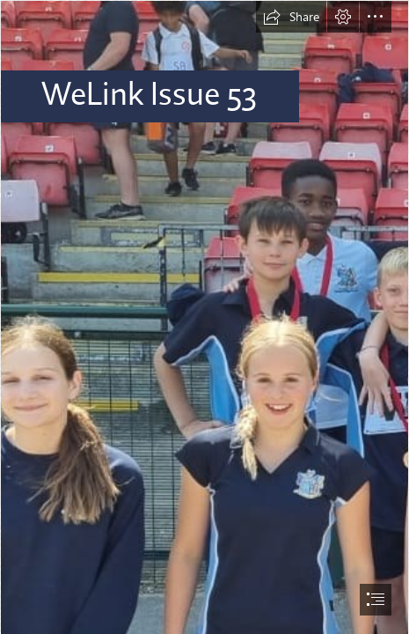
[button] (291, 17)
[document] (204, 317)
